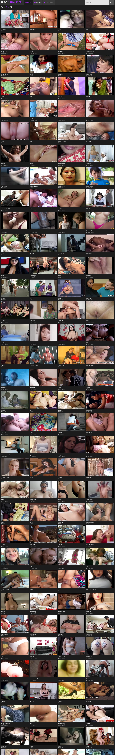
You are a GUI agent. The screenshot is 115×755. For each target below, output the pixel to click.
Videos (37, 2)
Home (28, 2)
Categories (48, 2)
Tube (11, 2)
